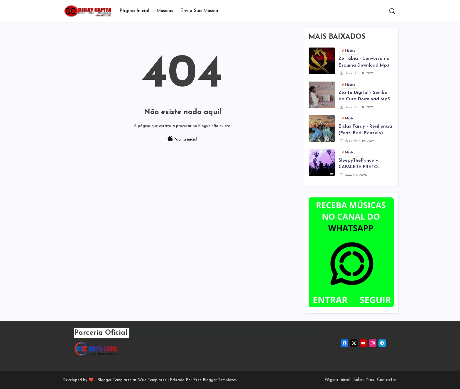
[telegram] (382, 343)
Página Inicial (134, 11)
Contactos (387, 380)
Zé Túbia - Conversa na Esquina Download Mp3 (364, 62)
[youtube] (363, 343)
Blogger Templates (114, 380)
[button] (392, 11)
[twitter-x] (354, 343)
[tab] (134, 11)
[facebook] (344, 343)
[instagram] (372, 343)
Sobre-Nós (363, 380)
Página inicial (182, 139)
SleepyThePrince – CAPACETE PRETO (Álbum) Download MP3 (363, 164)
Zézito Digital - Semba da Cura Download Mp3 (364, 96)
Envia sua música (199, 11)
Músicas (164, 11)
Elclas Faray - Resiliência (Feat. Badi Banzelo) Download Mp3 (365, 130)
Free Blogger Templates (215, 380)
